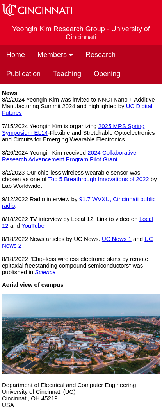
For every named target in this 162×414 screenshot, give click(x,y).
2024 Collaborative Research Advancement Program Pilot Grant (69, 155)
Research (100, 55)
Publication (23, 74)
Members (55, 55)
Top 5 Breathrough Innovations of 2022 (98, 179)
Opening (107, 74)
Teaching (67, 74)
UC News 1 (117, 239)
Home (15, 55)
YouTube (33, 225)
